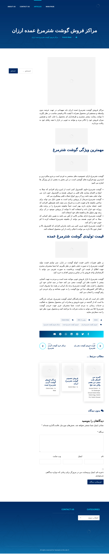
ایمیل (80, 457)
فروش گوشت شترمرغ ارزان (89, 324)
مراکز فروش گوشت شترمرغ (52, 324)
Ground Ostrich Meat (94, 393)
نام (102, 457)
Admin (96, 320)
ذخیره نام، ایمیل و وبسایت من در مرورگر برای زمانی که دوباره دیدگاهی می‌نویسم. (75, 474)
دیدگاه (100, 432)
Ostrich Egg (92, 395)
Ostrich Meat (65, 320)
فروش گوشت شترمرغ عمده (70, 324)
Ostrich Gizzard (95, 397)
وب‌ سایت (57, 457)
